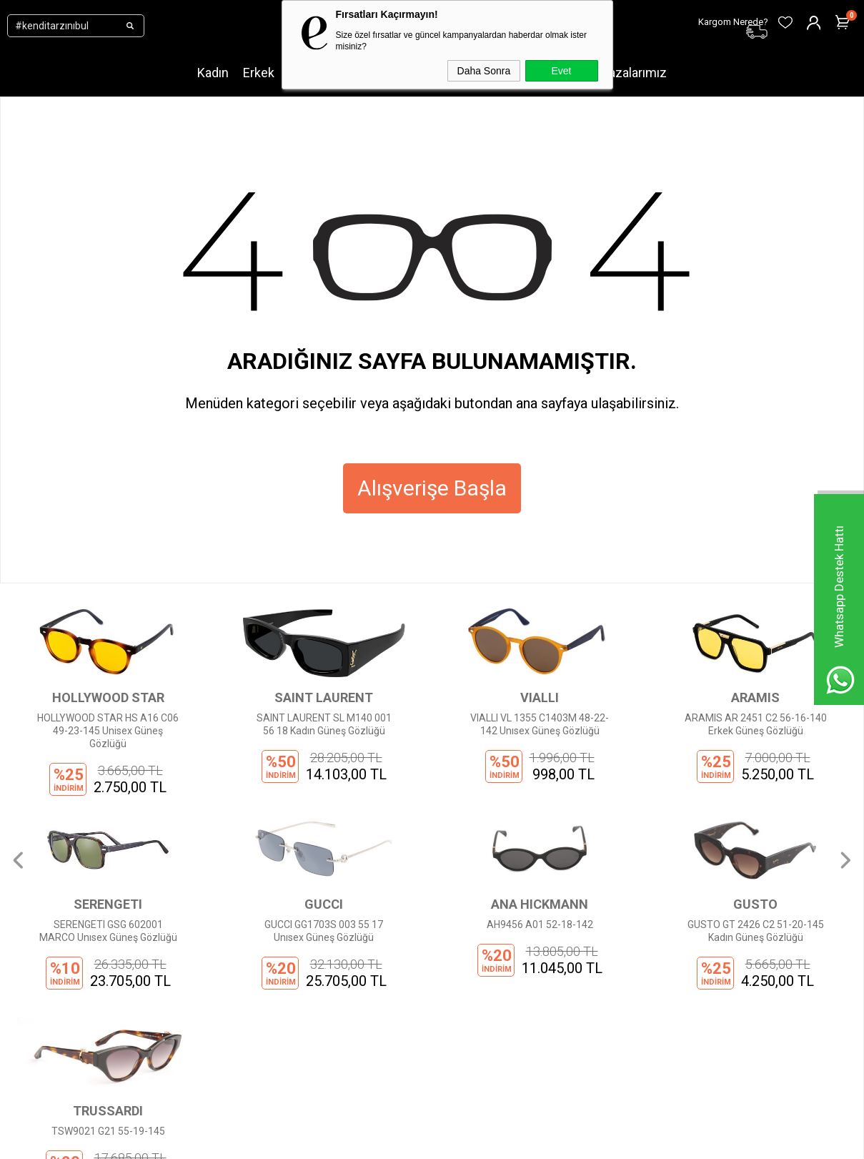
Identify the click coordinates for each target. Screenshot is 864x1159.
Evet (561, 71)
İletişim (243, 908)
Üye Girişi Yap (402, 908)
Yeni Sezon (109, 887)
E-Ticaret (389, 1141)
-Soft (358, 1141)
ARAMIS (539, 697)
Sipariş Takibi (401, 930)
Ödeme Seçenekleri (271, 973)
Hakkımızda (253, 887)
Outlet (97, 994)
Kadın (213, 72)
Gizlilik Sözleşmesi (268, 951)
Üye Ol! (387, 887)
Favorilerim (397, 994)
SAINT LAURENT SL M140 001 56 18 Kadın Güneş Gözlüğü (108, 724)
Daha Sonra (484, 71)
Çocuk (97, 973)
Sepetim (391, 973)
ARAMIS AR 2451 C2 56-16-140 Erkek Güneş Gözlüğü (540, 724)
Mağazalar (108, 1016)
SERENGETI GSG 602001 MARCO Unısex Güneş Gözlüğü (756, 724)
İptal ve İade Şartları (272, 994)
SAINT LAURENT (108, 697)
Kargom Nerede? (409, 951)
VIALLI (323, 697)
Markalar (104, 908)
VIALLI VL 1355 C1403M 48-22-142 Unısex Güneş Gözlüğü (323, 724)
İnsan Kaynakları (264, 1016)
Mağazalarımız (626, 72)
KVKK (239, 930)
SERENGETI (755, 697)
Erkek (258, 72)
